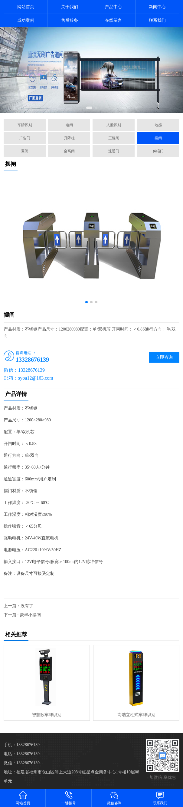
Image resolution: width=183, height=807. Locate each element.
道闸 (69, 125)
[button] (89, 108)
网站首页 (25, 7)
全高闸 (69, 151)
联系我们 (157, 20)
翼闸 (24, 151)
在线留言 (113, 20)
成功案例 (25, 20)
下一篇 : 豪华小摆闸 (22, 615)
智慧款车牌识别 (46, 715)
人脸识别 (113, 125)
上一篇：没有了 (18, 606)
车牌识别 (25, 125)
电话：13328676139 (22, 754)
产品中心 (113, 7)
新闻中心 (157, 7)
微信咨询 (114, 797)
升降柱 (69, 138)
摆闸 (158, 138)
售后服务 (69, 20)
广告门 (24, 138)
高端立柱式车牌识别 (136, 715)
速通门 (113, 151)
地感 (158, 125)
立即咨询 (164, 357)
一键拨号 (68, 797)
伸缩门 (158, 151)
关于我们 (69, 7)
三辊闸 (113, 138)
